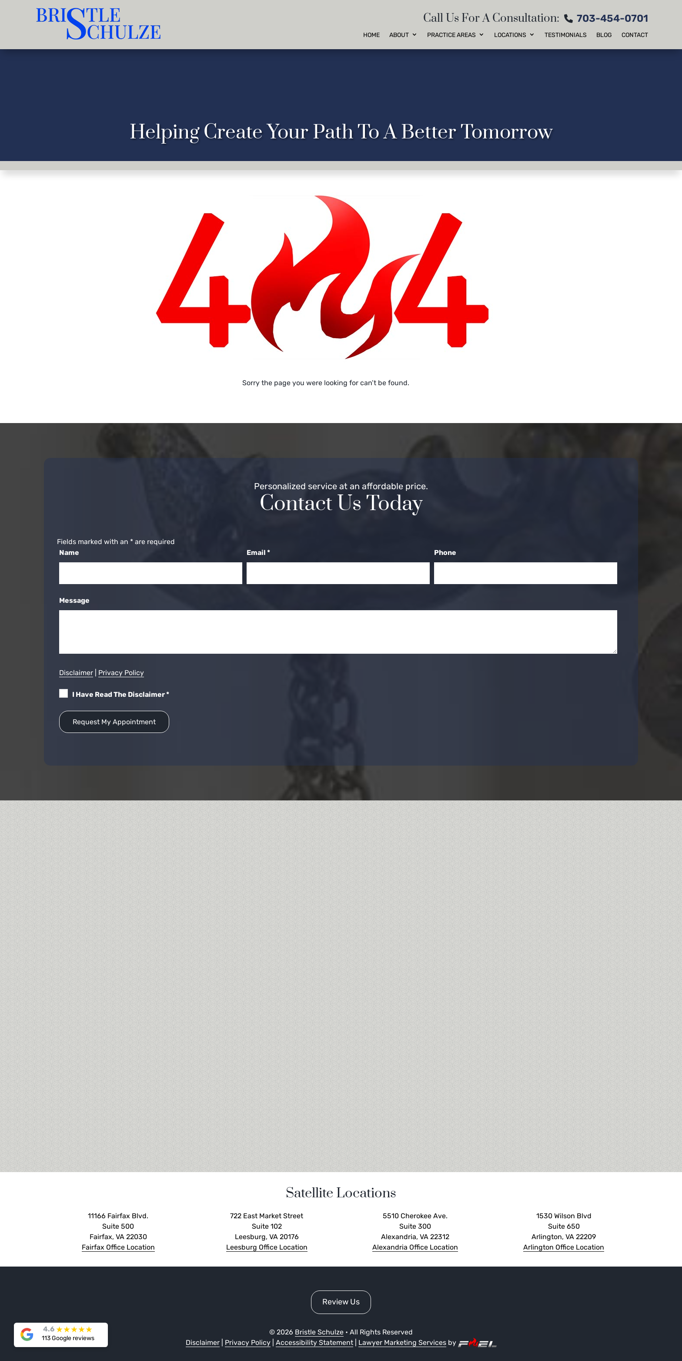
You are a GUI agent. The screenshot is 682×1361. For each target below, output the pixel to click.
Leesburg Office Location (267, 1247)
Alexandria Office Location (415, 1247)
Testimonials (566, 35)
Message (74, 600)
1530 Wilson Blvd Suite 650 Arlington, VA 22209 (564, 1226)
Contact (635, 35)
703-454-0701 (612, 18)
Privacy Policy (121, 673)
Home (371, 35)
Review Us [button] (341, 1302)
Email (258, 552)
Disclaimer (76, 673)
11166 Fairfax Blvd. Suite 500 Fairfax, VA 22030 (118, 1226)
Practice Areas (451, 35)
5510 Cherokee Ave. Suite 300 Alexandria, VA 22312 (415, 1226)
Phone (445, 552)
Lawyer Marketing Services (402, 1342)
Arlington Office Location (563, 1247)
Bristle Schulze (319, 1332)
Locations (510, 35)
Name (69, 552)
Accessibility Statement (314, 1342)
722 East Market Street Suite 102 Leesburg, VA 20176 (266, 1226)
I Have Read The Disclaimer (120, 694)
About (399, 35)
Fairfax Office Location (118, 1247)
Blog (604, 35)
